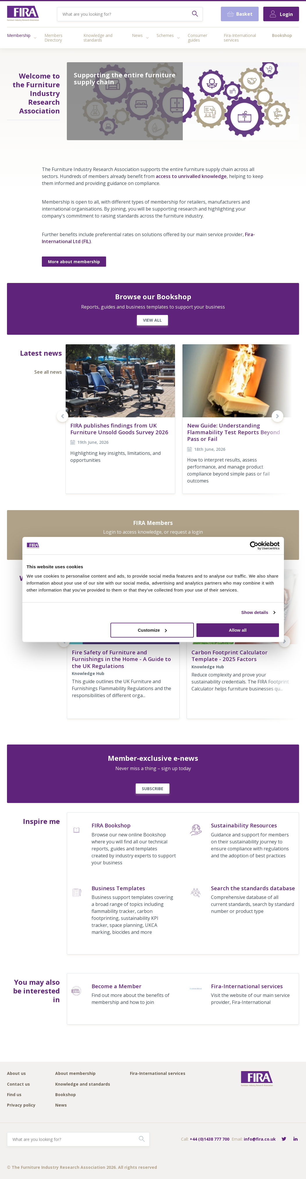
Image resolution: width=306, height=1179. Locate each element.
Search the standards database (253, 888)
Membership (19, 35)
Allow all (238, 630)
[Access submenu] (35, 37)
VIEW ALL (152, 320)
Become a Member (117, 986)
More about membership (74, 261)
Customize (152, 630)
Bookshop (282, 35)
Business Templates (118, 888)
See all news (48, 372)
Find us (14, 1094)
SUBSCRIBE (152, 788)
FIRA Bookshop (111, 825)
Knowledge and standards (97, 38)
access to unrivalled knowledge (191, 176)
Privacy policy (21, 1105)
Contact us (18, 1084)
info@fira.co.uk (260, 1139)
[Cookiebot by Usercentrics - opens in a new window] (254, 545)
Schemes (165, 35)
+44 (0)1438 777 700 (209, 1139)
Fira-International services (240, 38)
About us (16, 1073)
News (137, 35)
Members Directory (53, 38)
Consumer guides (197, 38)
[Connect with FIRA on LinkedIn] (295, 1139)
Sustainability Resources (244, 825)
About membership (75, 1073)
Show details (254, 612)
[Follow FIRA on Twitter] (284, 1139)
